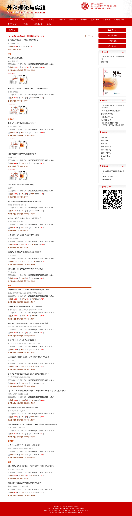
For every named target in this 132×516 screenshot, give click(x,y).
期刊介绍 (41, 20)
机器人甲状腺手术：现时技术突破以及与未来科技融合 (28, 88)
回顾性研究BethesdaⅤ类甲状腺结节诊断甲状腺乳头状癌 (28, 290)
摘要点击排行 (106, 147)
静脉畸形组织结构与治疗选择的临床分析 (23, 407)
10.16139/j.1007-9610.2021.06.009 (41, 258)
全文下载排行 (106, 150)
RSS (103, 159)
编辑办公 (112, 41)
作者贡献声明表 (107, 114)
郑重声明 (104, 62)
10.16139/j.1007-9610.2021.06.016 (41, 380)
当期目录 (104, 137)
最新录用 (104, 140)
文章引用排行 (106, 153)
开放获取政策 (119, 20)
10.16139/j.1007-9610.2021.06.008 (41, 241)
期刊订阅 (83, 20)
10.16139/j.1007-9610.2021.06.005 (41, 191)
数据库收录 (95, 20)
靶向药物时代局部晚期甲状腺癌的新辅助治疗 (24, 201)
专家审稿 (112, 35)
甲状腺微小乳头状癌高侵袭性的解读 (21, 184)
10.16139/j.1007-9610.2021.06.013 (41, 330)
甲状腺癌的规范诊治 (15, 58)
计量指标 (18, 49)
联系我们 (106, 20)
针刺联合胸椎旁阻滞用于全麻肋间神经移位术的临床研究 (28, 374)
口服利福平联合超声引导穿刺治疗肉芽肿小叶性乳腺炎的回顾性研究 (33, 424)
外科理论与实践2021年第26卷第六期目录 (23, 40)
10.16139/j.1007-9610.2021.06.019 (41, 431)
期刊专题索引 (13, 24)
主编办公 (112, 46)
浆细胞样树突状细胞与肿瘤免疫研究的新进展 (24, 483)
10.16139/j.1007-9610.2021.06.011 (41, 296)
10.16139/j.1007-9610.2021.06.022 (41, 489)
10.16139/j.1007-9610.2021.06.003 (41, 129)
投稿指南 (62, 20)
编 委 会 (51, 20)
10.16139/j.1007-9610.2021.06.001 (41, 64)
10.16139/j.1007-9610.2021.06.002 (41, 95)
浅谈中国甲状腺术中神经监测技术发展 (22, 154)
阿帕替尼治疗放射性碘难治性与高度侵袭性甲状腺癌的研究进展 (31, 466)
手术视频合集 (37, 24)
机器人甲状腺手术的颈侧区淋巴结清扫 (22, 123)
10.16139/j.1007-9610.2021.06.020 (41, 451)
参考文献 (18, 70)
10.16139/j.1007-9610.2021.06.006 (41, 208)
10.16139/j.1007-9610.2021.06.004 (41, 160)
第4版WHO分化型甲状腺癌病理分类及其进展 (24, 252)
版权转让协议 (106, 120)
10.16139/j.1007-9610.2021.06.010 (41, 275)
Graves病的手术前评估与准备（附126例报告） (25, 306)
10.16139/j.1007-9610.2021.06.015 (41, 363)
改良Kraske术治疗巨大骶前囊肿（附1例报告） (25, 445)
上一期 (83, 36)
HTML (24, 67)
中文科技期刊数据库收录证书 (112, 111)
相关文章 (11, 49)
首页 (32, 20)
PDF (22, 46)
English (49, 24)
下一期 (90, 36)
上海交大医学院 (107, 176)
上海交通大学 (106, 179)
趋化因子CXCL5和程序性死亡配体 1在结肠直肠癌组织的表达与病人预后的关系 (37, 391)
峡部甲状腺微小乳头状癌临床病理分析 (22, 340)
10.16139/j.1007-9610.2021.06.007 (41, 224)
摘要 (11, 46)
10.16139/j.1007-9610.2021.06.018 (41, 414)
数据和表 (11, 70)
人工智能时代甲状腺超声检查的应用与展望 (23, 235)
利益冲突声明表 (107, 117)
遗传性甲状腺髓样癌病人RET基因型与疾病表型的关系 (28, 323)
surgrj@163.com (83, 510)
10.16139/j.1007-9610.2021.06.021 (41, 472)
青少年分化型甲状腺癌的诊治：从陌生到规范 (24, 218)
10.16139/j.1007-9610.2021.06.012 (41, 313)
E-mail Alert (105, 156)
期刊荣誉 (72, 20)
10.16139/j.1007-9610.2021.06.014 (41, 346)
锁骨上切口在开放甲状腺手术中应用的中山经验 (25, 269)
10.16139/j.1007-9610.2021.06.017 (41, 397)
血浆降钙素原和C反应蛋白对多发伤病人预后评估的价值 (28, 357)
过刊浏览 (25, 24)
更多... (124, 52)
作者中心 (112, 30)
